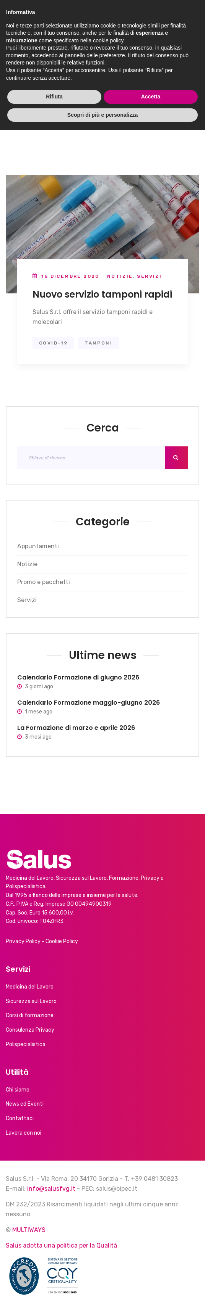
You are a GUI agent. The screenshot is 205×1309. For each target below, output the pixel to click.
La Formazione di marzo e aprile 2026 (76, 727)
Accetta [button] (151, 1275)
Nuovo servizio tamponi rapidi (102, 294)
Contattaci (20, 1118)
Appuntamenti (38, 546)
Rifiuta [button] (54, 1275)
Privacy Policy (23, 941)
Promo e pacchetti (43, 582)
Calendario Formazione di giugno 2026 (78, 677)
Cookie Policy (62, 941)
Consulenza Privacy (30, 1030)
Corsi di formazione (30, 1015)
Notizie (120, 276)
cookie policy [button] (108, 1219)
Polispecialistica (26, 1044)
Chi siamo (17, 1090)
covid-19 (53, 343)
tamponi (98, 343)
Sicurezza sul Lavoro (31, 1001)
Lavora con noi (23, 1133)
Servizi (149, 276)
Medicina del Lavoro (30, 987)
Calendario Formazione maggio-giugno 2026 (88, 702)
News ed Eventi (25, 1104)
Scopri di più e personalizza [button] (102, 1293)
